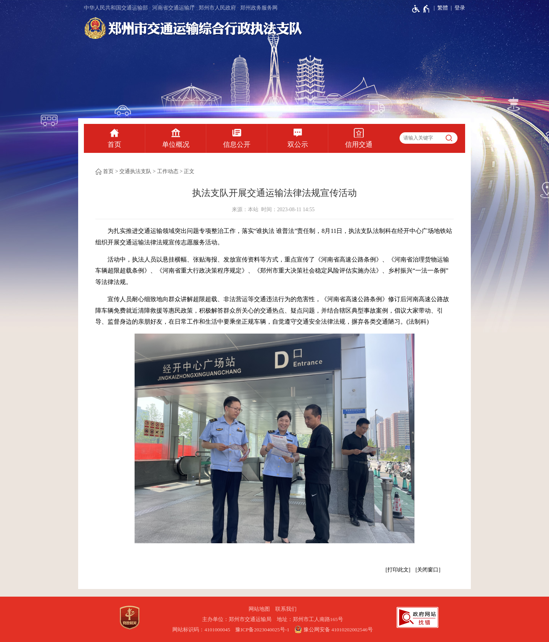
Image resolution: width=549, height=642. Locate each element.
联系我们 (286, 609)
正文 (189, 171)
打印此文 (398, 570)
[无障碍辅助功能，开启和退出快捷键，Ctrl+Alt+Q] (421, 8)
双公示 (297, 144)
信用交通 (358, 144)
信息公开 (236, 144)
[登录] (456, 8)
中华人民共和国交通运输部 (116, 8)
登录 (459, 8)
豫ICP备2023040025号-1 (262, 629)
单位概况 (175, 144)
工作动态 (167, 171)
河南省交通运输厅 (173, 8)
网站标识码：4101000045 (201, 629)
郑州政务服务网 (259, 8)
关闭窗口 (427, 570)
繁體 (442, 8)
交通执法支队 (135, 171)
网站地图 (259, 609)
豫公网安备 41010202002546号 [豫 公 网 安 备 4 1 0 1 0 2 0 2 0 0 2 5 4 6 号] (333, 629)
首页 (114, 144)
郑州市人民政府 (217, 8)
